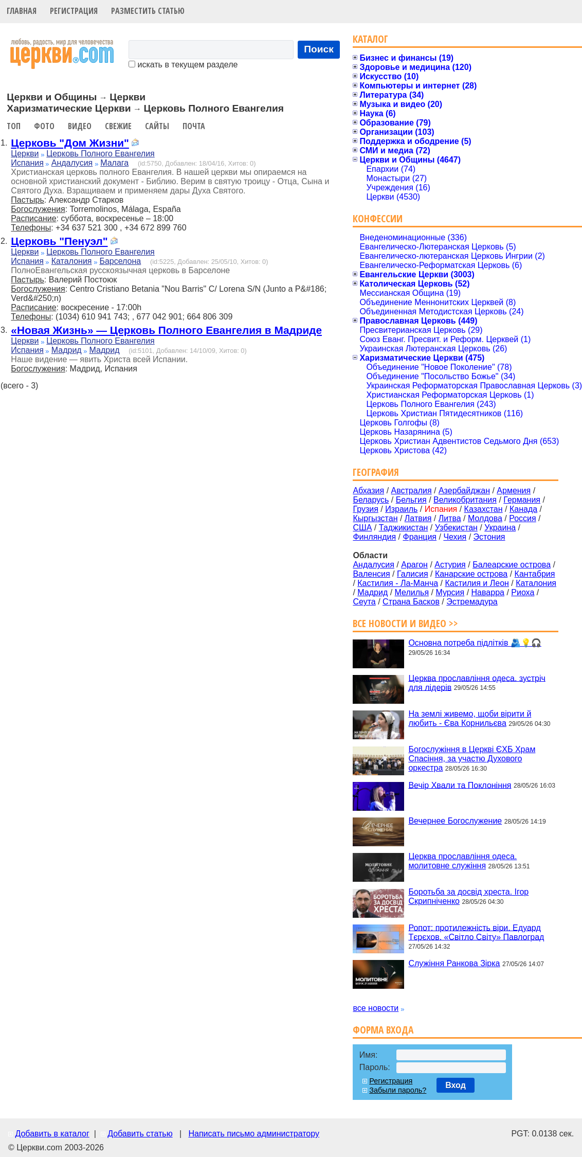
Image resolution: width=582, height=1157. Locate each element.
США (362, 527)
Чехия (454, 536)
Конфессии (378, 218)
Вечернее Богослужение (455, 820)
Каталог (370, 39)
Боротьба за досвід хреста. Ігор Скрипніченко (468, 896)
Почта (194, 126)
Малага (114, 162)
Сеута (364, 601)
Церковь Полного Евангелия (100, 153)
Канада (523, 509)
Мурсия (449, 592)
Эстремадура (471, 601)
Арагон (414, 564)
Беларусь (371, 499)
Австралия (411, 490)
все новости (375, 1008)
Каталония (71, 261)
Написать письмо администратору (253, 1133)
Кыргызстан (375, 518)
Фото (44, 126)
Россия (522, 518)
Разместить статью (148, 10)
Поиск (319, 49)
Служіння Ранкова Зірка (454, 963)
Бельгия (411, 499)
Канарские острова (471, 573)
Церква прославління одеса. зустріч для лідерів (476, 682)
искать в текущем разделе (183, 64)
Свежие (118, 126)
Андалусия (72, 162)
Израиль (401, 509)
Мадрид (66, 350)
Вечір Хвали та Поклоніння (459, 784)
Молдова (485, 518)
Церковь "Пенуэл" (59, 241)
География (376, 472)
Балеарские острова (511, 564)
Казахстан (483, 509)
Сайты (157, 126)
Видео (80, 126)
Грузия (365, 509)
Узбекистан (456, 527)
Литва (450, 518)
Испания (27, 162)
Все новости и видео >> (405, 623)
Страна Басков (411, 601)
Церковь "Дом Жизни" (70, 143)
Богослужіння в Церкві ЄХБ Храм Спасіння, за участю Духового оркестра (471, 758)
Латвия (418, 518)
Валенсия (371, 573)
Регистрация (74, 10)
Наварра (487, 592)
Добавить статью (140, 1133)
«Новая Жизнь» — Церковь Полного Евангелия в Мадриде (166, 330)
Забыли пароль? (397, 1090)
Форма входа (383, 1030)
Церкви (25, 153)
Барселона (120, 261)
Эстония (489, 536)
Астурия (450, 564)
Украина (500, 527)
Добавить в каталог (52, 1133)
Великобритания (465, 499)
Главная (22, 10)
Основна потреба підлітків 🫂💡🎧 (474, 642)
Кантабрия (535, 573)
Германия (521, 499)
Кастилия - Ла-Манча (397, 583)
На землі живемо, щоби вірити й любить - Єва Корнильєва (469, 718)
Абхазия (368, 490)
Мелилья (412, 592)
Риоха (522, 592)
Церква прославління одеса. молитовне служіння (462, 861)
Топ (14, 126)
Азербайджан (464, 490)
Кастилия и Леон (476, 583)
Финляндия (374, 536)
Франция (419, 536)
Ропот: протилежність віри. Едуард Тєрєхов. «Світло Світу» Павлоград (476, 932)
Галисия (412, 573)
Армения (514, 490)
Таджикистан (403, 527)
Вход (455, 1085)
